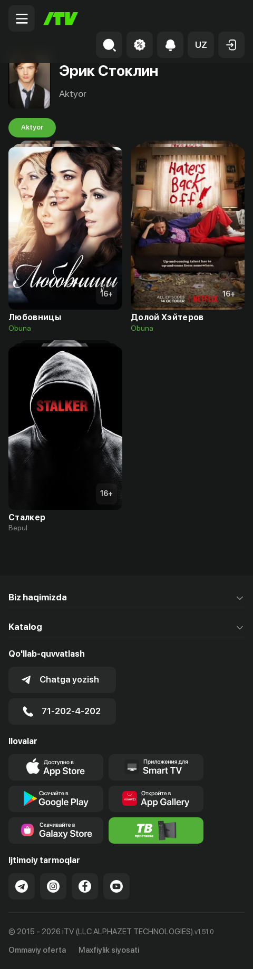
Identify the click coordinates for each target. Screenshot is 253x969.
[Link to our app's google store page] (55, 799)
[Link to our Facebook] (85, 886)
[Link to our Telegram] (21, 886)
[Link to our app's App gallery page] (156, 799)
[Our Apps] (156, 767)
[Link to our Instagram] (53, 886)
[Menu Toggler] (21, 18)
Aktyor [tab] (32, 127)
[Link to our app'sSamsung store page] (55, 830)
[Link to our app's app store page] (55, 767)
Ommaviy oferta (37, 950)
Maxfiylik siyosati (109, 950)
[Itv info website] (156, 830)
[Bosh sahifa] (60, 18)
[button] (201, 45)
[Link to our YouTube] (116, 886)
